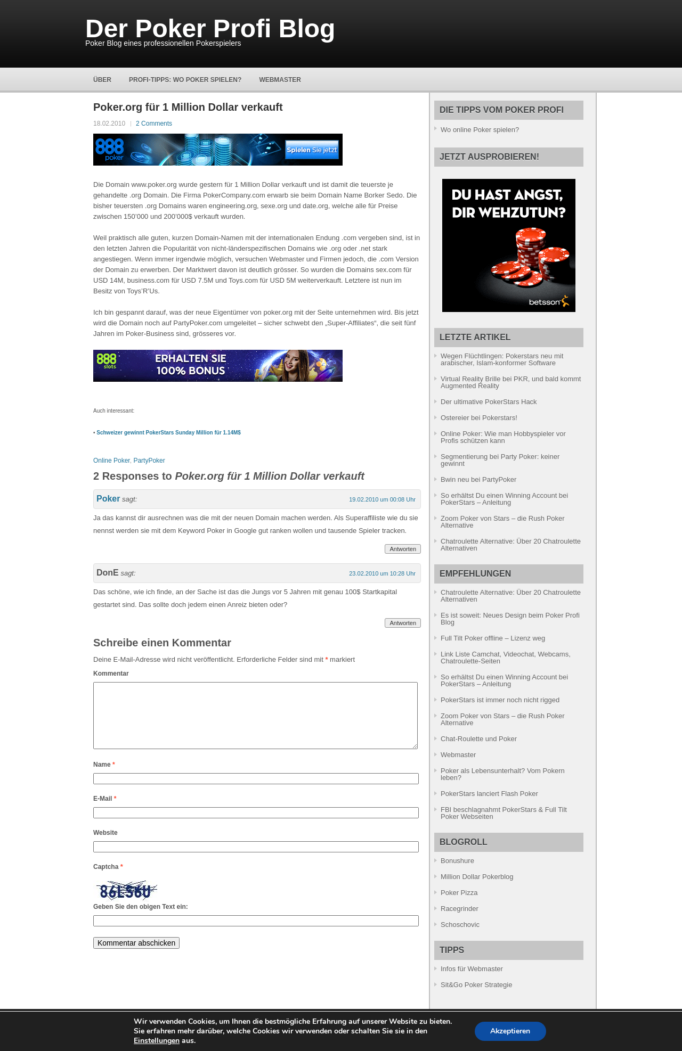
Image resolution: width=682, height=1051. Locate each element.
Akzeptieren (510, 1031)
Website (105, 845)
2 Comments (154, 123)
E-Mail (104, 811)
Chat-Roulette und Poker (479, 739)
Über (102, 80)
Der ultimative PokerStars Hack (489, 402)
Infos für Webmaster (472, 969)
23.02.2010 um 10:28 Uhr (382, 573)
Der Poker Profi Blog (210, 28)
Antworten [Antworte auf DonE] (402, 623)
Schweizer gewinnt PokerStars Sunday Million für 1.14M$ (168, 433)
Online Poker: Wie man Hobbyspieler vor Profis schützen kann (503, 437)
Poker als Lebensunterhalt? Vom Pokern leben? (503, 774)
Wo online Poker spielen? (480, 130)
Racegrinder (459, 909)
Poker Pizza (459, 893)
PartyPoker (149, 460)
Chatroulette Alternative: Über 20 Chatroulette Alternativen (511, 544)
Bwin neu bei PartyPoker (478, 479)
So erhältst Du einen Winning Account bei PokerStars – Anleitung (504, 498)
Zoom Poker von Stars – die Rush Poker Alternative (503, 521)
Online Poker (111, 460)
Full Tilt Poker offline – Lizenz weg (493, 638)
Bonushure (457, 861)
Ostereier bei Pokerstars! (479, 418)
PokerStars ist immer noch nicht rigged (500, 700)
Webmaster (280, 80)
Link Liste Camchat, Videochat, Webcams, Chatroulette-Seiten (506, 657)
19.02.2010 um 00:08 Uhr (382, 499)
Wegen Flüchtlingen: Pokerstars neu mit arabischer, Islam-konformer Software (502, 359)
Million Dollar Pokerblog (477, 877)
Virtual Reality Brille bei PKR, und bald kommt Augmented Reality (511, 382)
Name (104, 777)
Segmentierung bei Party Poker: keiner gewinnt (500, 460)
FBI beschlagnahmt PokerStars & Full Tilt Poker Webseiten (504, 813)
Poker (108, 498)
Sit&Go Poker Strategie (476, 985)
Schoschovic (460, 925)
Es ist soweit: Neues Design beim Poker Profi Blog (510, 618)
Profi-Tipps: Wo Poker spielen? (185, 80)
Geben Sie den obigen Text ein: (140, 919)
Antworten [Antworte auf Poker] (402, 549)
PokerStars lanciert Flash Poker (489, 794)
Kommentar (111, 673)
